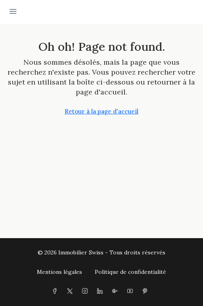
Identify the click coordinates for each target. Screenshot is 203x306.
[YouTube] (131, 291)
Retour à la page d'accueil (101, 111)
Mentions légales (59, 271)
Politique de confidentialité (130, 271)
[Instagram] (86, 291)
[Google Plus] (116, 291)
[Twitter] (71, 291)
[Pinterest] (146, 291)
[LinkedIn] (101, 291)
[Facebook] (56, 291)
